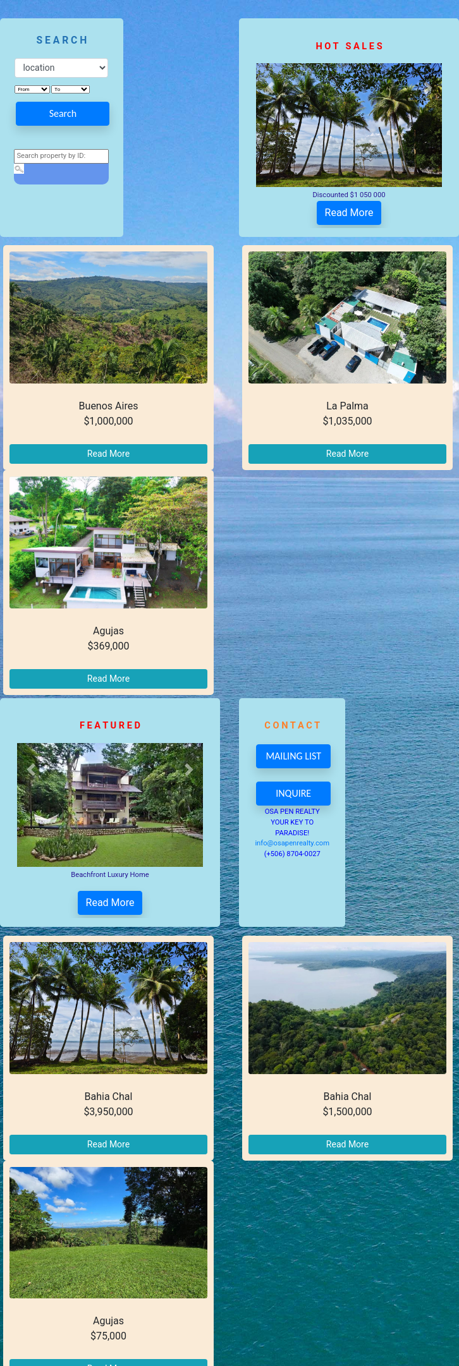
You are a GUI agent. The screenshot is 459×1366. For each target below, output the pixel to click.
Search (63, 113)
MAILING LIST (293, 756)
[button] (270, 87)
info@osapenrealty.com (292, 843)
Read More (349, 213)
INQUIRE (293, 793)
